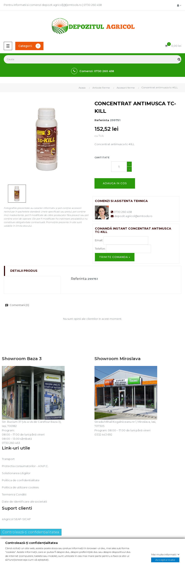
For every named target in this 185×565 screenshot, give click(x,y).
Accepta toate (165, 559)
